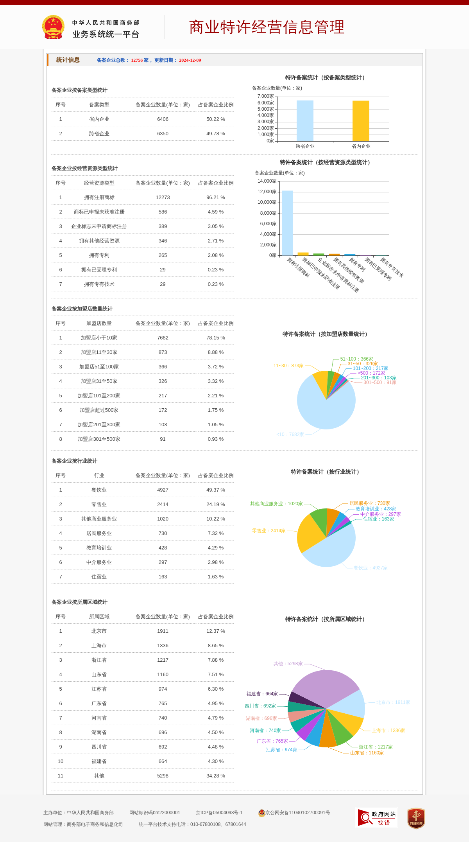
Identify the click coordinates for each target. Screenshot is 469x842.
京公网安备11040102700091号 (294, 813)
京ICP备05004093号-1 (219, 812)
